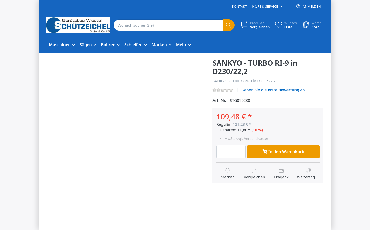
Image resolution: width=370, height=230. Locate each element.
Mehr (182, 44)
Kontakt (239, 6)
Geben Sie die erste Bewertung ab (273, 89)
